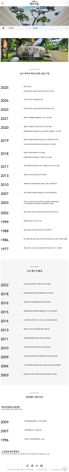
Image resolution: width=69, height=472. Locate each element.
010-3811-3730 (57, 470)
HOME (3, 28)
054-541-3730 (43, 470)
